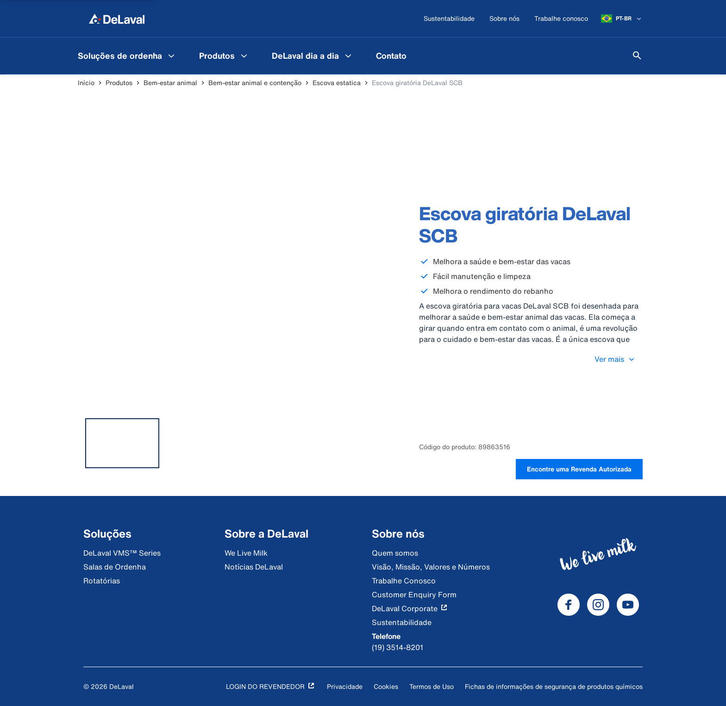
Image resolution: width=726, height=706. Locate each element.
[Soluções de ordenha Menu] (171, 55)
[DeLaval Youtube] (628, 605)
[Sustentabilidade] (449, 18)
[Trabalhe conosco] (561, 18)
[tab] (122, 443)
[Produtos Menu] (244, 55)
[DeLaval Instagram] (598, 605)
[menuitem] (127, 55)
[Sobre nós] (504, 18)
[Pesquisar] (637, 55)
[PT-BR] (621, 18)
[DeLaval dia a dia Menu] (348, 55)
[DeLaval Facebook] (568, 605)
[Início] (116, 18)
